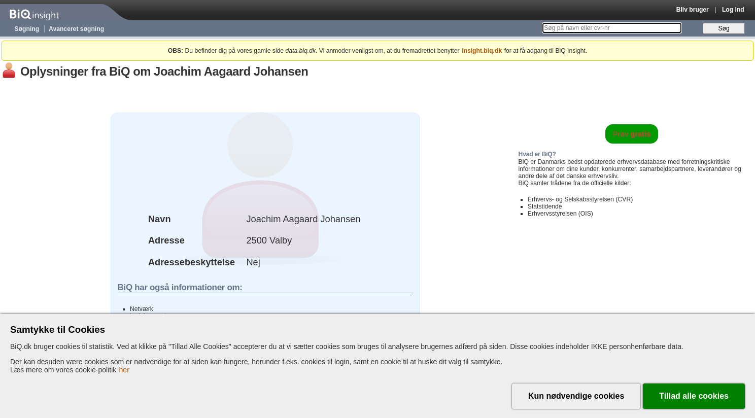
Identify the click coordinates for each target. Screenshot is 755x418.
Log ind (733, 9)
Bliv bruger (692, 9)
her (124, 370)
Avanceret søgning (76, 28)
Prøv (632, 134)
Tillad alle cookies (694, 396)
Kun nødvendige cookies (576, 396)
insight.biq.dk (482, 50)
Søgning (27, 28)
